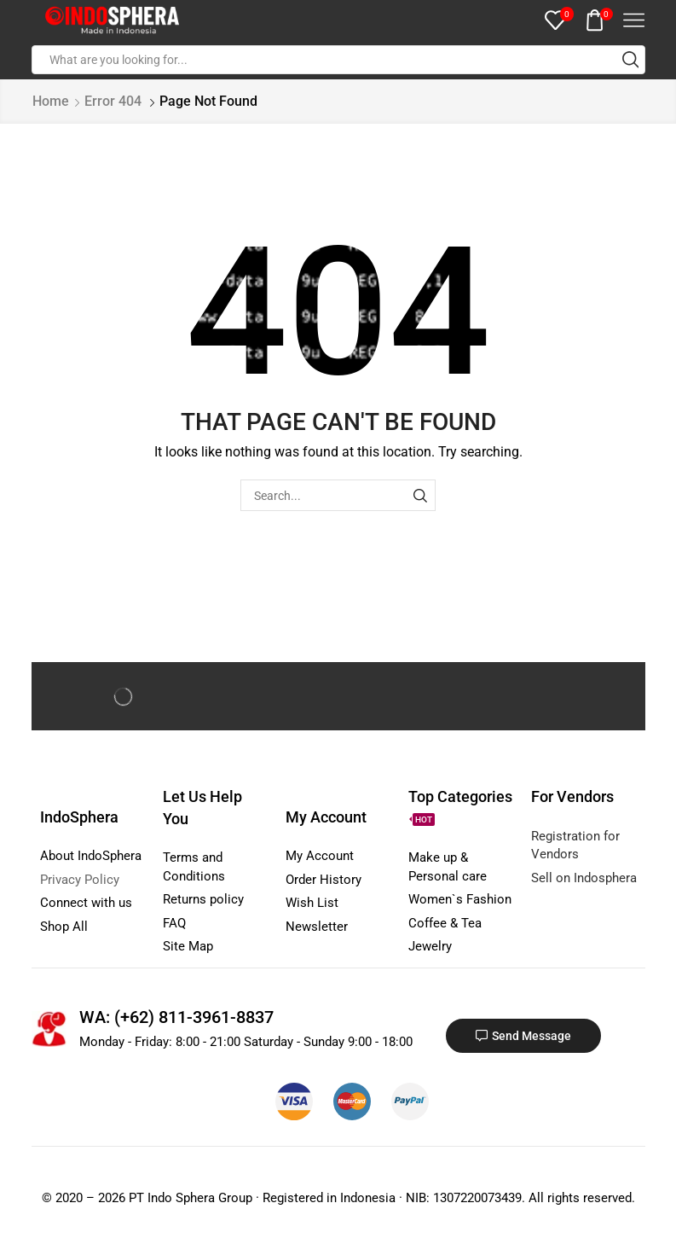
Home (50, 101)
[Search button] (630, 59)
